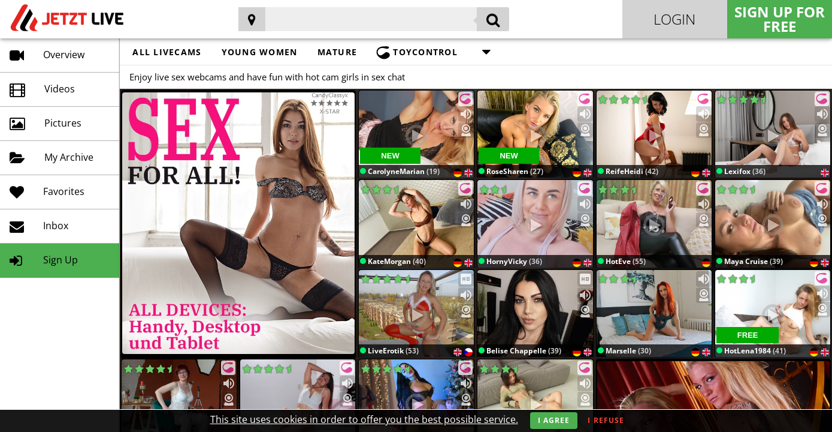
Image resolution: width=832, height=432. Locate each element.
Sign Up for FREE (779, 19)
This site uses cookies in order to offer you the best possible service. (364, 419)
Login (674, 19)
